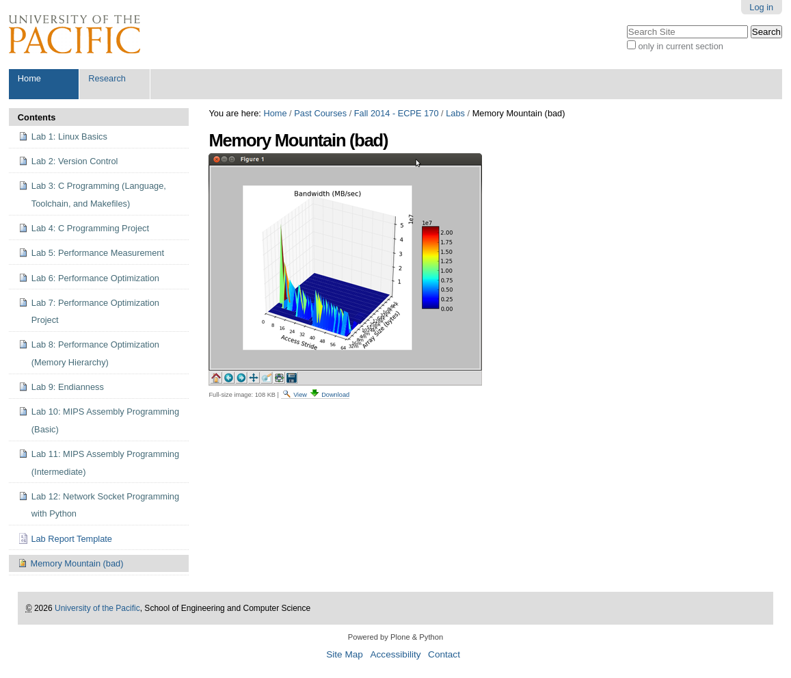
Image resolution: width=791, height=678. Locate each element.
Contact (444, 654)
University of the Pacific (97, 608)
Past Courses (320, 113)
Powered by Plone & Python (395, 637)
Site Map (344, 654)
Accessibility (395, 654)
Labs (455, 113)
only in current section (680, 46)
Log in (761, 7)
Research (107, 78)
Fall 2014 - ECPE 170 (396, 113)
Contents (36, 117)
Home (29, 78)
